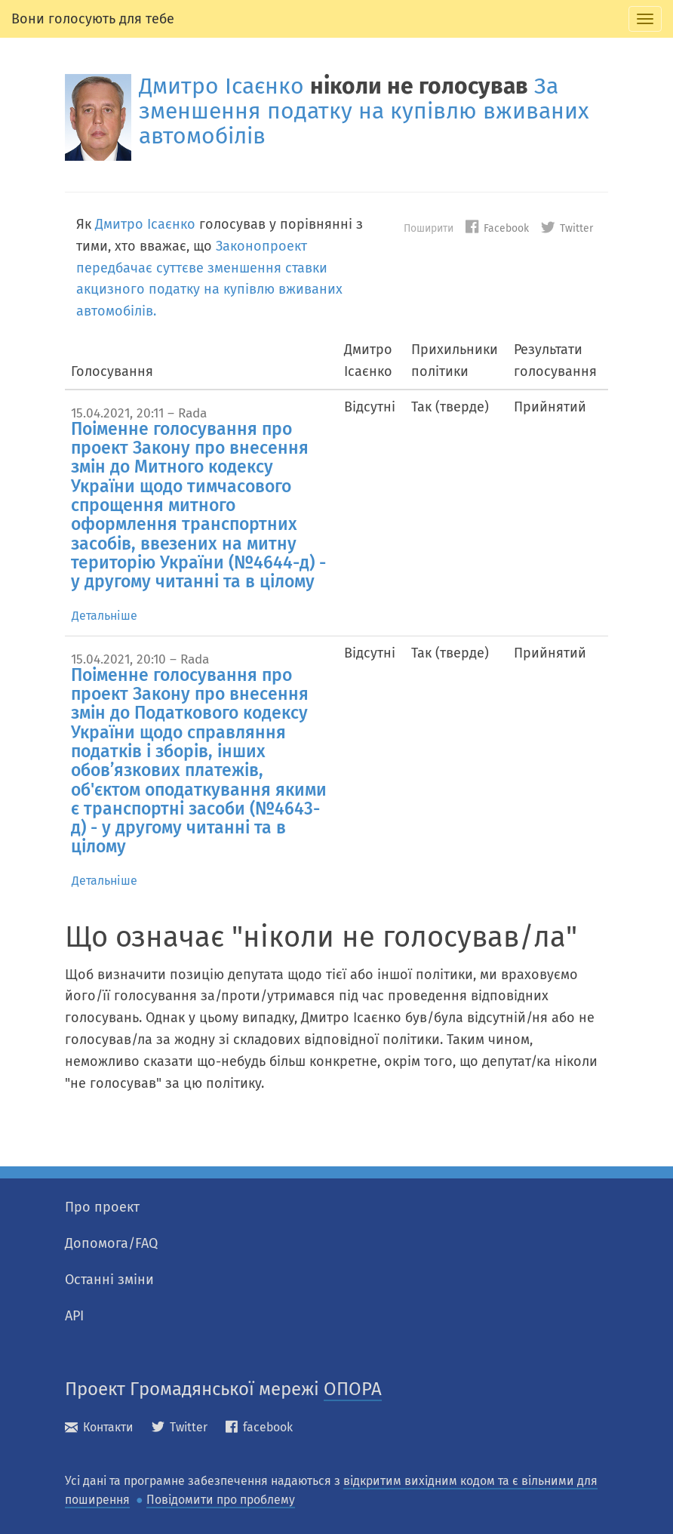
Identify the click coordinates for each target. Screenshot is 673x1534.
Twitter (567, 228)
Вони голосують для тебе (92, 19)
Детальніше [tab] (104, 615)
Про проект (102, 1207)
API (74, 1316)
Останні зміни (109, 1279)
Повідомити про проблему (220, 1499)
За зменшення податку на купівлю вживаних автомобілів (364, 110)
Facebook (497, 228)
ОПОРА (353, 1389)
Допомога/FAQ (111, 1243)
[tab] (645, 19)
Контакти (99, 1427)
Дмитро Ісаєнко (221, 86)
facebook (259, 1427)
